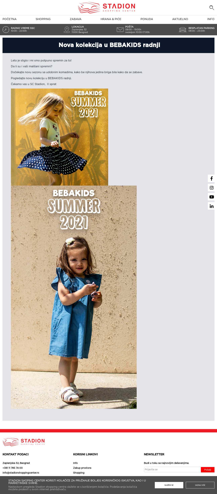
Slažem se (169, 485)
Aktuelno (180, 19)
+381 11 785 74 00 (13, 468)
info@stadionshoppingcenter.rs (21, 473)
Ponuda (147, 19)
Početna (10, 19)
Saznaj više (200, 485)
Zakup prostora (82, 468)
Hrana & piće (111, 19)
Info (210, 19)
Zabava (76, 19)
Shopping (43, 19)
